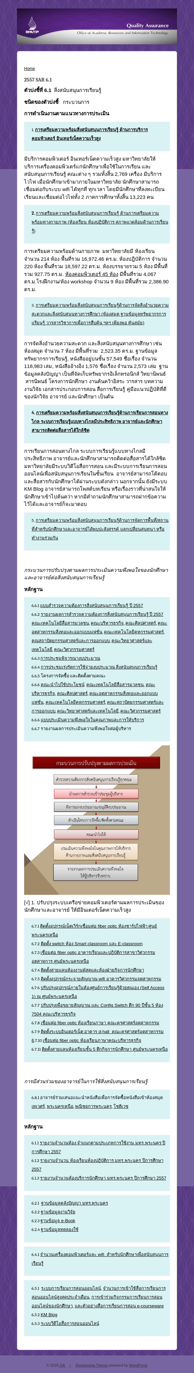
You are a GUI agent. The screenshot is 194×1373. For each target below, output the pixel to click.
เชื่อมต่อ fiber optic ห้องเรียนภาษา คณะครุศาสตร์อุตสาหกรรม (100, 1022)
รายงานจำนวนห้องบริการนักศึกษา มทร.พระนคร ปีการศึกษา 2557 (103, 1178)
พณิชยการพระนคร (93, 1106)
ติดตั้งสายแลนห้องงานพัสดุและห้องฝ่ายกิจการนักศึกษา (92, 970)
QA (62, 1365)
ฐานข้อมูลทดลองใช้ (59, 1229)
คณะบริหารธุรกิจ (107, 623)
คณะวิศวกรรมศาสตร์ (74, 649)
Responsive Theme (91, 1365)
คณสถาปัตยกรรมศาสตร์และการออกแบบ (71, 640)
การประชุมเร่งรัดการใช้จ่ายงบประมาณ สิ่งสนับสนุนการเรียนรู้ (99, 667)
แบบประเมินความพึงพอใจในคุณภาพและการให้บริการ (92, 719)
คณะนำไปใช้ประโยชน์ (63, 684)
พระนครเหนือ (60, 1106)
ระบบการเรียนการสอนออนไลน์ (71, 1288)
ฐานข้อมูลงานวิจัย (58, 1211)
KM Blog (49, 1314)
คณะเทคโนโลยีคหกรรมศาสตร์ (134, 631)
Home (29, 68)
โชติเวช (120, 1106)
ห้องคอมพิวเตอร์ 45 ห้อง (91, 274)
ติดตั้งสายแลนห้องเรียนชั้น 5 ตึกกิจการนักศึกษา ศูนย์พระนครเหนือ (105, 1049)
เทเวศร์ (38, 1106)
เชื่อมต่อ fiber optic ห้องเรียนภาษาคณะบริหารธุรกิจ (92, 1040)
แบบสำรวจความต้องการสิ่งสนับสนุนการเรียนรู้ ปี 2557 (91, 605)
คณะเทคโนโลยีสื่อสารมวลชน (60, 623)
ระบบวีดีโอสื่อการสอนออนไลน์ (70, 1323)
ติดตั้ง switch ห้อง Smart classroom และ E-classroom (92, 943)
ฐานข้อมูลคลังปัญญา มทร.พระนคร (74, 1203)
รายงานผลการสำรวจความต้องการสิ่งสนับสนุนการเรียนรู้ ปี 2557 (102, 614)
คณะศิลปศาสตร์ (140, 623)
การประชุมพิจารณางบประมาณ (70, 658)
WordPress (138, 1365)
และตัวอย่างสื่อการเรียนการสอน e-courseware (119, 1305)
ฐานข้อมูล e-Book (57, 1220)
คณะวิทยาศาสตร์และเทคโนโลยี (88, 711)
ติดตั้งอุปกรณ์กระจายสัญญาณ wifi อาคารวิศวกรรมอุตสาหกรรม (101, 978)
